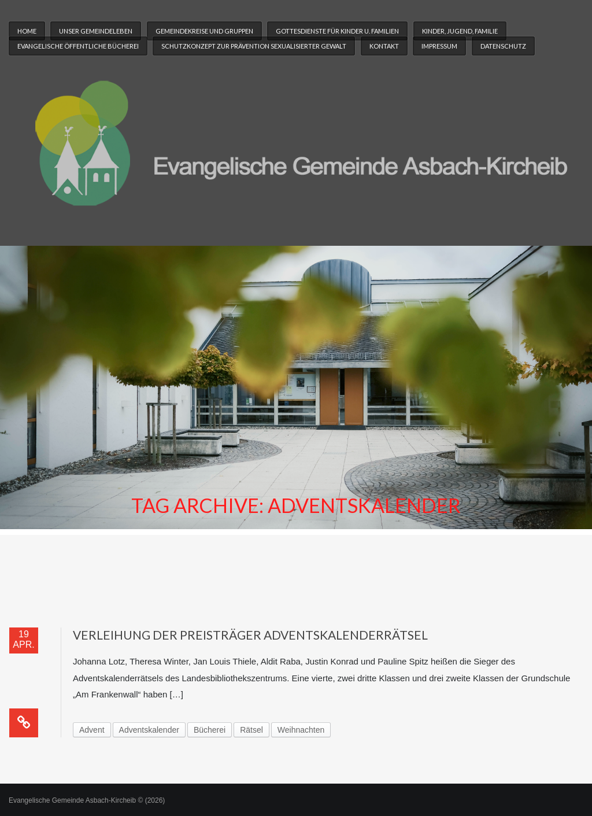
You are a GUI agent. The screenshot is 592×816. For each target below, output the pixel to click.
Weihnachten (301, 729)
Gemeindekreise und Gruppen (204, 31)
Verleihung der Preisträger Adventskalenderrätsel (250, 634)
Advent (92, 729)
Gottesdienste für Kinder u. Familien (337, 31)
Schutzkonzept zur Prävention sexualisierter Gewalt (253, 46)
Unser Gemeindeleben (95, 31)
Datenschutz (503, 46)
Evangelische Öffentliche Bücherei (78, 46)
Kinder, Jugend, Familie (460, 31)
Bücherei (209, 729)
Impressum (439, 46)
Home (26, 31)
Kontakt (384, 46)
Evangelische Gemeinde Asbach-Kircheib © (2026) (87, 800)
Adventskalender (149, 729)
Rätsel (251, 729)
